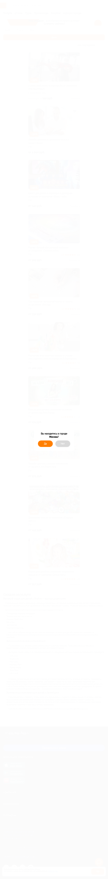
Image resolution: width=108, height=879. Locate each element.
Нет (63, 443)
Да (45, 443)
